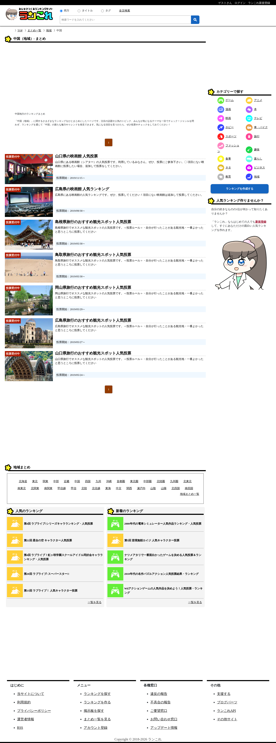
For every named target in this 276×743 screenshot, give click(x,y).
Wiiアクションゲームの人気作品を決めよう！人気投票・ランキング (163, 590)
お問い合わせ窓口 (163, 719)
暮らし (254, 158)
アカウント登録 (95, 727)
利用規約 (24, 702)
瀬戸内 (141, 488)
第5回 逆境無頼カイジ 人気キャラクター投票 (151, 540)
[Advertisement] (105, 77)
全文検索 (124, 10)
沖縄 (109, 481)
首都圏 (121, 481)
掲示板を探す (94, 710)
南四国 (189, 488)
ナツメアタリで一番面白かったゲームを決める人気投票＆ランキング (162, 557)
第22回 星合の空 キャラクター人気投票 (48, 540)
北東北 (187, 481)
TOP (20, 30)
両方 (66, 10)
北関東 (35, 488)
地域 (49, 30)
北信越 (96, 488)
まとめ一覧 (34, 30)
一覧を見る (95, 602)
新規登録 (260, 221)
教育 (224, 176)
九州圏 (174, 481)
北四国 (176, 488)
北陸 (84, 488)
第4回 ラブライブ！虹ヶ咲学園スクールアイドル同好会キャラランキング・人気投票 (63, 557)
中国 (77, 481)
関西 (129, 488)
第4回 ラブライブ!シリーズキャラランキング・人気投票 (58, 523)
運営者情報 (25, 719)
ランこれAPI (226, 710)
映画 (224, 118)
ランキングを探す (97, 694)
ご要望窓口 (158, 710)
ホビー (225, 127)
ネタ (224, 167)
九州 (98, 481)
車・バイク (257, 127)
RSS (20, 727)
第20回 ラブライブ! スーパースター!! (46, 573)
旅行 (253, 136)
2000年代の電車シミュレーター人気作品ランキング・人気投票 (162, 523)
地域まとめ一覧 (189, 494)
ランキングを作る (97, 702)
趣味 (253, 149)
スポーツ (227, 136)
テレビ (254, 118)
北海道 (23, 481)
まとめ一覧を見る (97, 719)
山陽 (163, 488)
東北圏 (134, 481)
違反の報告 (158, 694)
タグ (108, 10)
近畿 (66, 481)
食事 (224, 158)
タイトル (87, 10)
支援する (224, 694)
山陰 (153, 488)
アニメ (254, 100)
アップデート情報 (163, 727)
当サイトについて (30, 694)
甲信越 (62, 488)
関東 (45, 481)
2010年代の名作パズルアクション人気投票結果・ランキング (161, 573)
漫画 (224, 109)
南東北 (22, 488)
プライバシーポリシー (34, 710)
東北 (35, 481)
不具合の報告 (160, 702)
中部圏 (147, 481)
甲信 (73, 488)
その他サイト (227, 719)
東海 (108, 488)
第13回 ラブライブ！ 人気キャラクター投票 (51, 590)
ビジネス (255, 167)
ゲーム (225, 100)
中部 (56, 481)
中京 (118, 488)
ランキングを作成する (239, 188)
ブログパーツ (227, 702)
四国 (88, 481)
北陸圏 (161, 481)
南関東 (48, 488)
